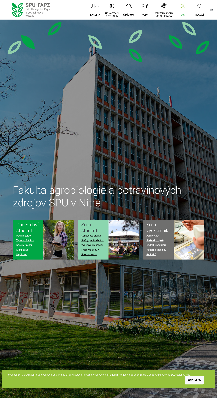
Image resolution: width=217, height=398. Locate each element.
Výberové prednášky (92, 245)
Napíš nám (21, 254)
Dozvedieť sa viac (180, 374)
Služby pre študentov (92, 240)
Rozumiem (194, 380)
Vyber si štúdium (25, 240)
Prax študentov (89, 254)
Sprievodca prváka (91, 235)
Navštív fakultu (24, 245)
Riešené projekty (155, 240)
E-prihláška (22, 249)
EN (211, 9)
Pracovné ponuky (90, 249)
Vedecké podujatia (156, 245)
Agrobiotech (152, 235)
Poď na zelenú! (24, 235)
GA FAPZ (151, 254)
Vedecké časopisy (156, 249)
